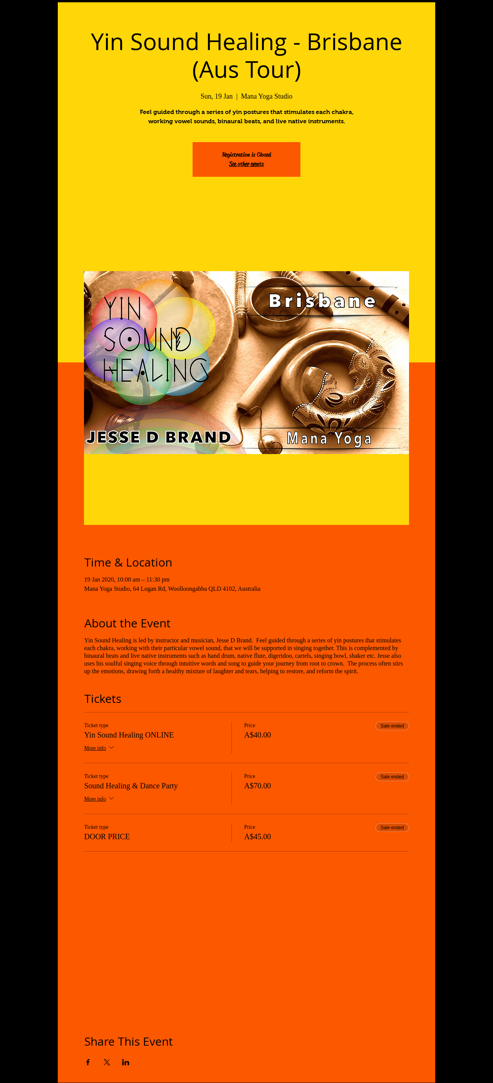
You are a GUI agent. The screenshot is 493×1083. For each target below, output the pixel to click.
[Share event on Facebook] (88, 1062)
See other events (246, 164)
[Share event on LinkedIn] (125, 1062)
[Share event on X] (107, 1062)
